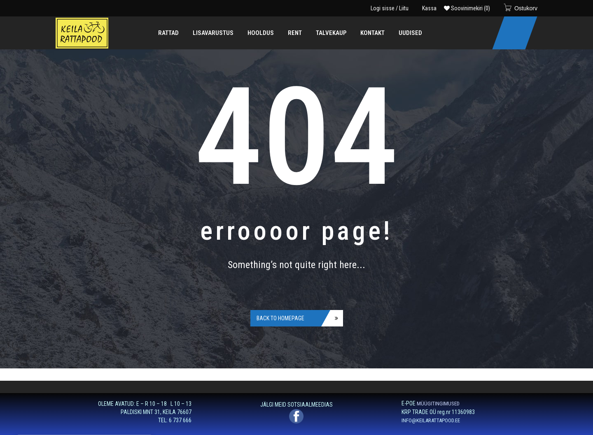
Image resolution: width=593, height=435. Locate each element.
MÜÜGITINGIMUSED (438, 403)
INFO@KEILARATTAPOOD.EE (431, 420)
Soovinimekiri (467, 8)
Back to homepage (280, 318)
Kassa (429, 8)
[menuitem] (168, 33)
